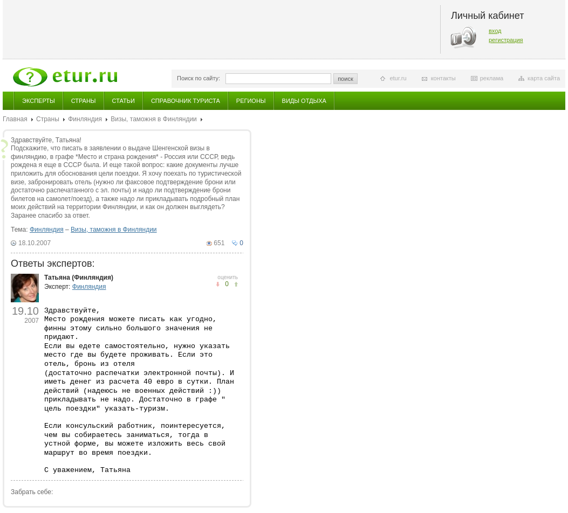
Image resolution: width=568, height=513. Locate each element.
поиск (345, 78)
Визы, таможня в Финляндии (154, 119)
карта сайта (544, 78)
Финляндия (85, 119)
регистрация (506, 40)
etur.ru (397, 78)
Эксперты (38, 101)
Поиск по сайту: (198, 78)
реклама (491, 78)
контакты (443, 78)
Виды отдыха (304, 101)
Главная (15, 119)
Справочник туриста (185, 101)
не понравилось (236, 284)
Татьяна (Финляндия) (78, 277)
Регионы (251, 101)
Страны (83, 101)
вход (495, 30)
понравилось (218, 284)
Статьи (123, 101)
